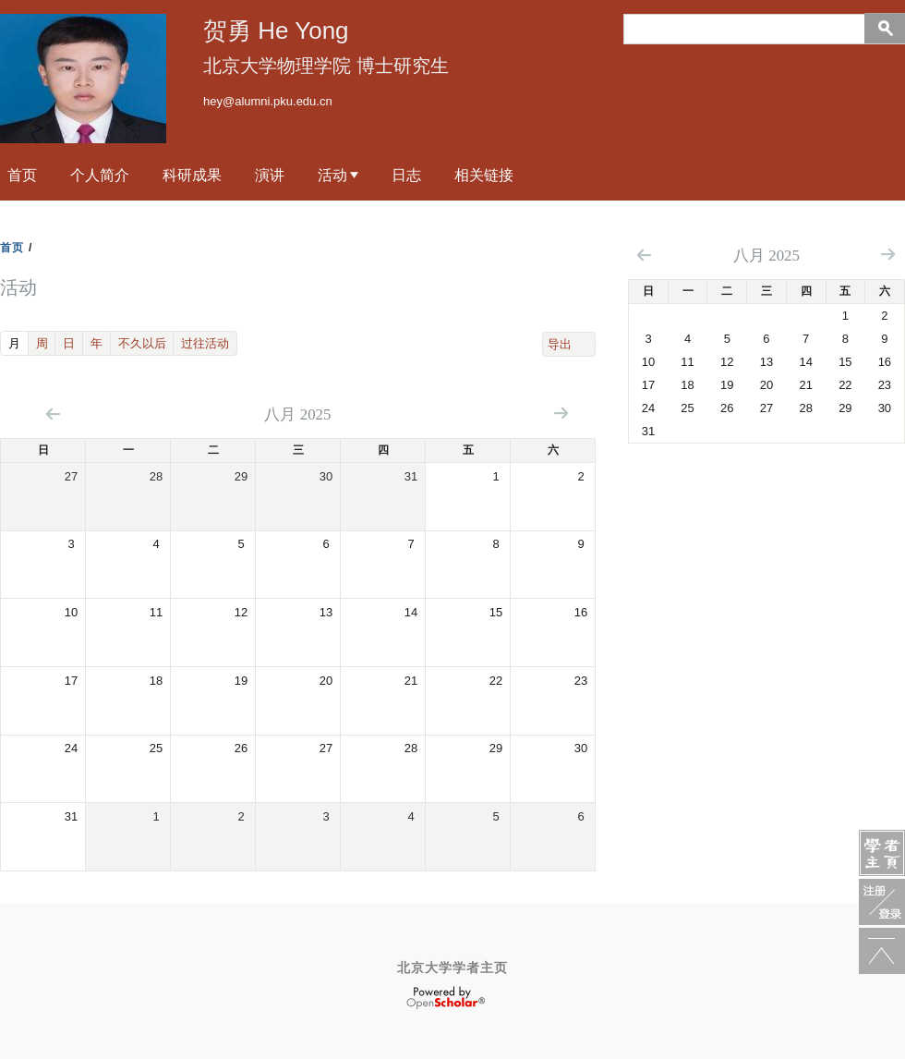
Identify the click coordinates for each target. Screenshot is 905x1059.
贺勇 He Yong (276, 30)
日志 (406, 174)
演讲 (269, 174)
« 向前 (53, 414)
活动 (332, 174)
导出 (560, 344)
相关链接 (483, 174)
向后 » (561, 413)
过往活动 (205, 343)
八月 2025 (766, 255)
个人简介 (99, 174)
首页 (22, 174)
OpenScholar (445, 998)
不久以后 (142, 343)
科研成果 (192, 174)
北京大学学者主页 (452, 967)
